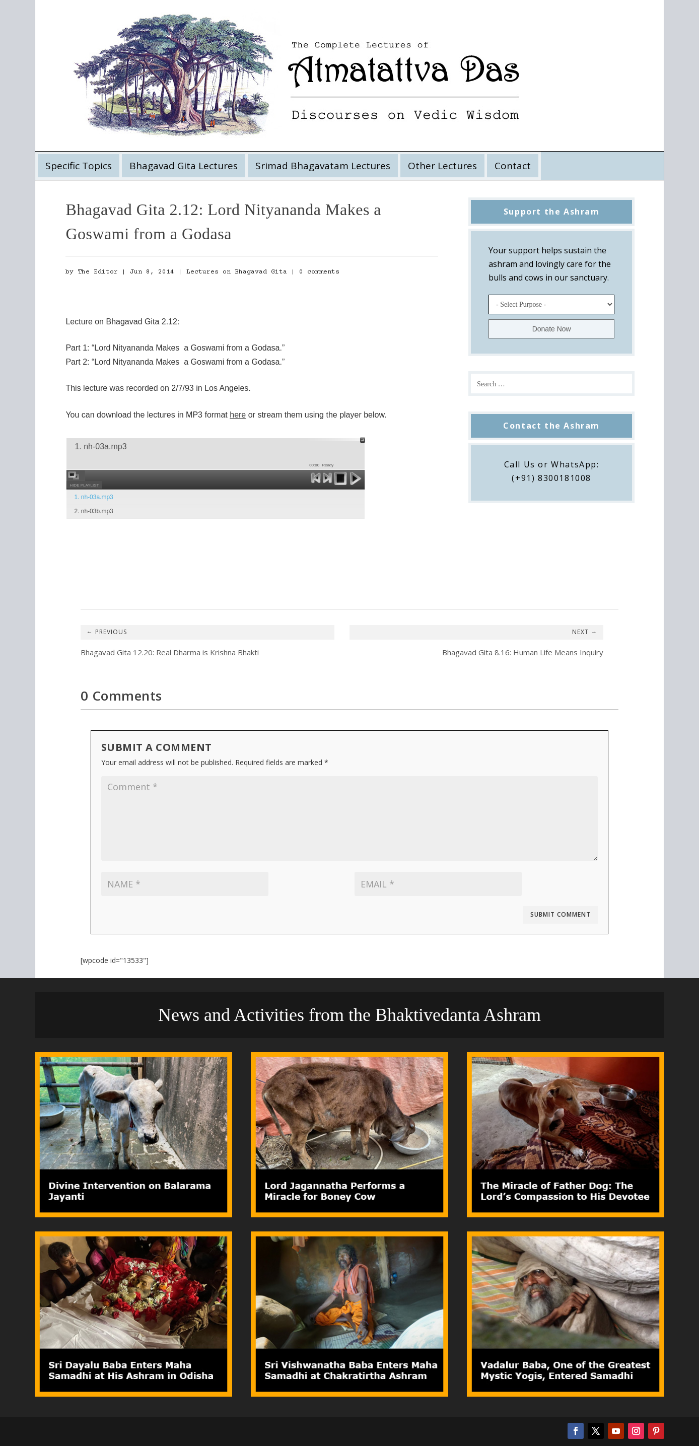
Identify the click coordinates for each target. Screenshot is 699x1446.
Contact (513, 166)
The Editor (98, 272)
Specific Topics (78, 166)
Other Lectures (442, 166)
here (238, 414)
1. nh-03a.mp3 (93, 497)
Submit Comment (560, 914)
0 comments (319, 272)
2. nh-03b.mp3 (93, 511)
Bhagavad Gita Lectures (183, 166)
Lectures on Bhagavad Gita (236, 272)
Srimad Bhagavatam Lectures (322, 166)
